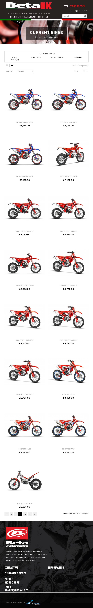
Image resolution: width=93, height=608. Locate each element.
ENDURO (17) (36, 57)
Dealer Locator (29, 17)
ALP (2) (14, 57)
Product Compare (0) (80, 66)
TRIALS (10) (14, 60)
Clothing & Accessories (26, 14)
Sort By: (9, 71)
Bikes (11, 14)
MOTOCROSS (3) (57, 57)
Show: (76, 71)
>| (34, 514)
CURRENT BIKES (52, 37)
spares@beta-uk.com (17, 590)
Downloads (15, 17)
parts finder (44, 14)
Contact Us (43, 17)
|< (6, 514)
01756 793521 (77, 6)
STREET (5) (78, 57)
